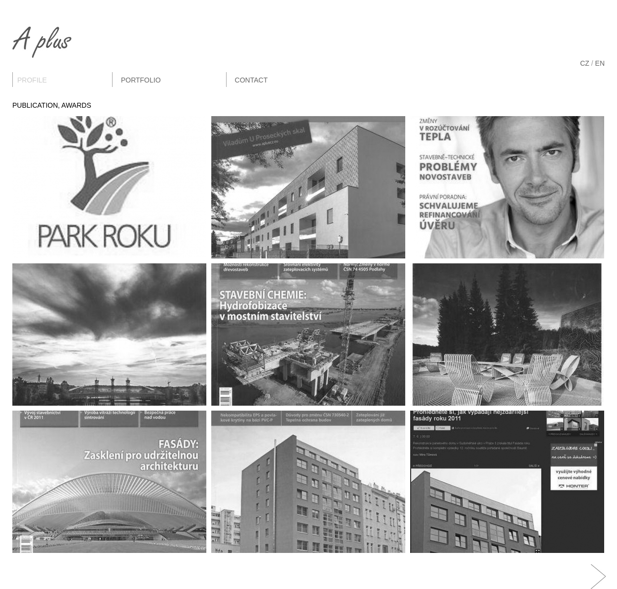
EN (600, 63)
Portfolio (141, 80)
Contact (251, 80)
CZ (584, 63)
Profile (32, 80)
